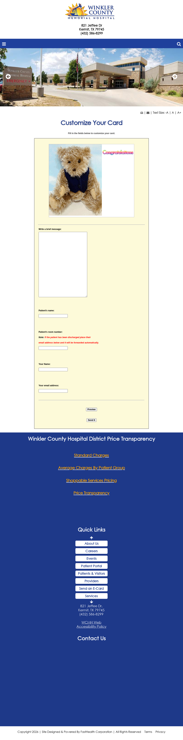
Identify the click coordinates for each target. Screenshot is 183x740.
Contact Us (91, 638)
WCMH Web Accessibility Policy (91, 624)
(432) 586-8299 (91, 33)
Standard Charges (91, 455)
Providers (91, 581)
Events (91, 558)
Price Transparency (91, 493)
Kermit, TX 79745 (91, 29)
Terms (148, 732)
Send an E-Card (91, 588)
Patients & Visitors (91, 573)
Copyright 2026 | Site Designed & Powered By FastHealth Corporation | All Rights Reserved (79, 732)
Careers (91, 551)
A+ (179, 112)
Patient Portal (91, 566)
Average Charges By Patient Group (91, 467)
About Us (91, 543)
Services (91, 596)
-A (166, 112)
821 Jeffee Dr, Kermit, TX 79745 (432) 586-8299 (91, 610)
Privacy (160, 732)
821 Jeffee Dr (91, 25)
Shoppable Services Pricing (91, 480)
